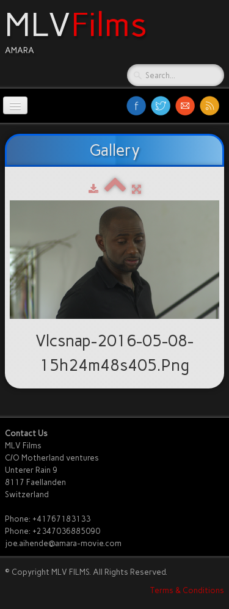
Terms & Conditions (187, 590)
